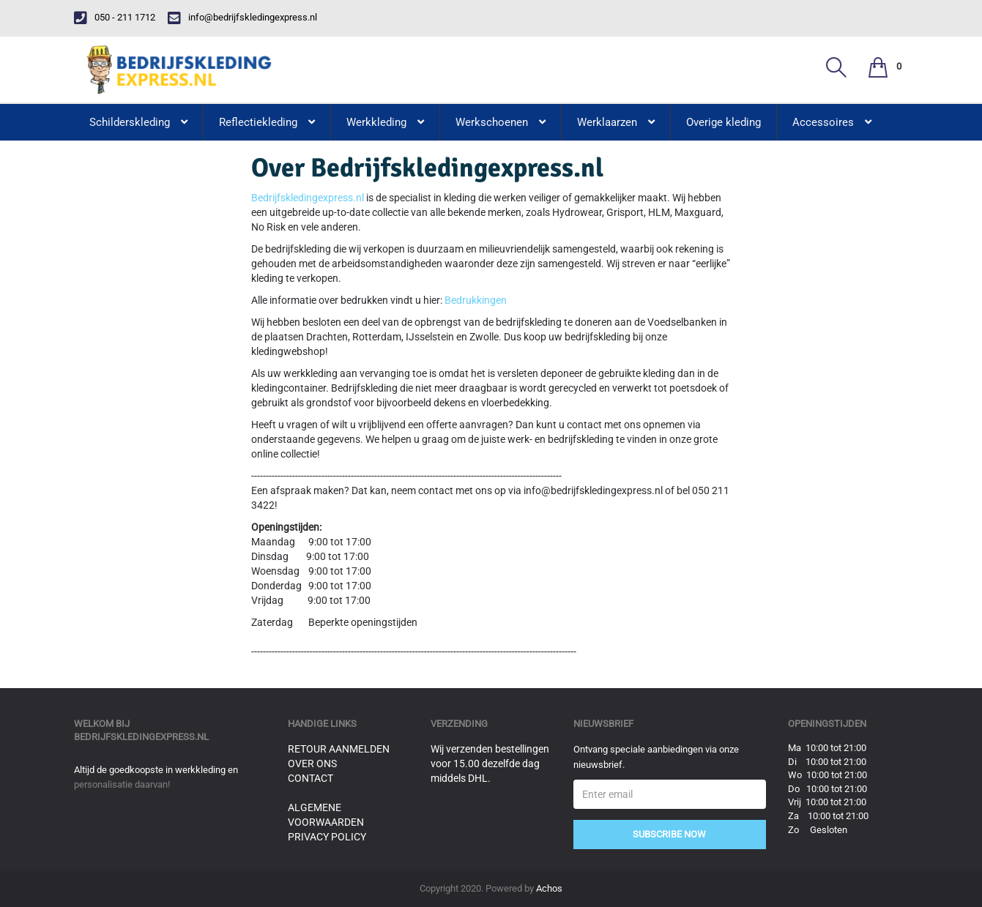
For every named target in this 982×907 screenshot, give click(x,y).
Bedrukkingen (475, 300)
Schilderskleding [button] (138, 122)
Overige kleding (723, 122)
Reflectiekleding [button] (267, 122)
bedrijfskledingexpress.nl (141, 736)
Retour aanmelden (339, 749)
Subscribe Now (669, 834)
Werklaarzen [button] (616, 122)
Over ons (312, 763)
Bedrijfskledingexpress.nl (307, 198)
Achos (549, 888)
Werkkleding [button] (385, 122)
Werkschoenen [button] (500, 122)
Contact (310, 778)
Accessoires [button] (831, 122)
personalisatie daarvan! (122, 784)
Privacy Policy (327, 837)
